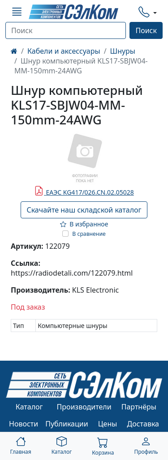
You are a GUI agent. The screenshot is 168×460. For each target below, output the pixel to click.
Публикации (66, 424)
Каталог (29, 407)
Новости (23, 424)
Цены (107, 424)
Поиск (146, 30)
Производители (83, 407)
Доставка (143, 424)
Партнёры (138, 407)
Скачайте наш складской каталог (83, 210)
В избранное (84, 224)
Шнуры (122, 51)
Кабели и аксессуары (63, 51)
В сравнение (89, 234)
